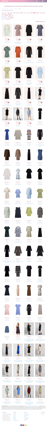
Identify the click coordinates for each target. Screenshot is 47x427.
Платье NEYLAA (40, 242)
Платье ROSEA (29, 242)
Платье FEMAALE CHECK (18, 242)
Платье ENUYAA (40, 165)
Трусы (12, 15)
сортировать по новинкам (39, 21)
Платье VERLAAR (7, 281)
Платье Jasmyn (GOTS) (7, 203)
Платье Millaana (18, 165)
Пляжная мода (26, 418)
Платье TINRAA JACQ (40, 261)
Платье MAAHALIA (7, 84)
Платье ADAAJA (29, 300)
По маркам (40, 6)
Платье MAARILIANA (29, 281)
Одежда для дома (26, 417)
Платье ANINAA (29, 42)
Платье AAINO (40, 42)
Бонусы (14, 418)
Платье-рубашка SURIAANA (40, 84)
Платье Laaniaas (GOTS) (40, 124)
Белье (13, 6)
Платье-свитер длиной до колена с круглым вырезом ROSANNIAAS (29, 403)
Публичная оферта (15, 420)
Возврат (14, 416)
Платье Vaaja (7, 184)
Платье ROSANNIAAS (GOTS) (7, 165)
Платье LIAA (18, 281)
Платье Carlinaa (18, 125)
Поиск (25, 420)
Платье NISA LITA (29, 165)
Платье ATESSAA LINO (18, 203)
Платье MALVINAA (7, 42)
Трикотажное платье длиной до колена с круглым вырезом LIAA (40, 340)
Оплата (14, 415)
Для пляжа (35, 6)
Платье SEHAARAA (40, 281)
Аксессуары (17, 6)
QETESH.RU (4, 1)
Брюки (9, 16)
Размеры (14, 417)
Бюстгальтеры (6, 15)
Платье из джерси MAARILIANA (18, 84)
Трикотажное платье (40, 105)
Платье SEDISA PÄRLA (40, 300)
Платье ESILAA (18, 300)
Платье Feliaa (7, 125)
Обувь (21, 6)
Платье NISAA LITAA (29, 105)
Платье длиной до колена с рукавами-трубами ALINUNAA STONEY (40, 381)
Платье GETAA (29, 261)
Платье (29, 184)
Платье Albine (7, 300)
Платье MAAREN (18, 63)
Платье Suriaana (29, 125)
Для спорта (30, 6)
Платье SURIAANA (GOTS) (29, 203)
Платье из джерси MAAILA (40, 62)
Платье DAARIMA (18, 339)
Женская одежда (8, 6)
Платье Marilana (40, 184)
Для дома (25, 6)
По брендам (26, 419)
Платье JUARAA (7, 63)
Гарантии (14, 419)
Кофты (12, 16)
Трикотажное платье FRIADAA (29, 62)
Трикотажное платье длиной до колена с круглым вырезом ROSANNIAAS (29, 340)
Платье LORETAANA (18, 184)
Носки (9, 15)
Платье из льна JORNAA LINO (7, 105)
